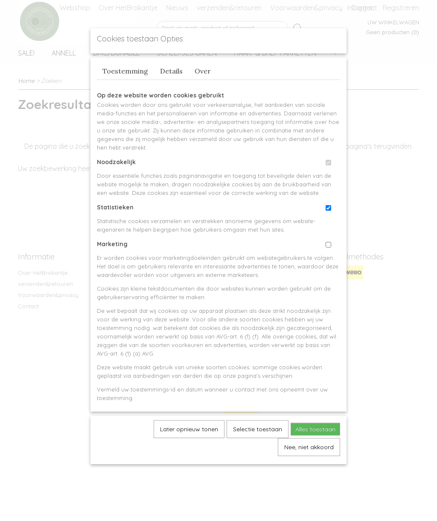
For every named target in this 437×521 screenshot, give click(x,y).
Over (203, 90)
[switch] (328, 182)
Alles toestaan (315, 449)
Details (171, 90)
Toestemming (125, 90)
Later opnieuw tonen (189, 449)
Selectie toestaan (257, 449)
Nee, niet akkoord (309, 467)
